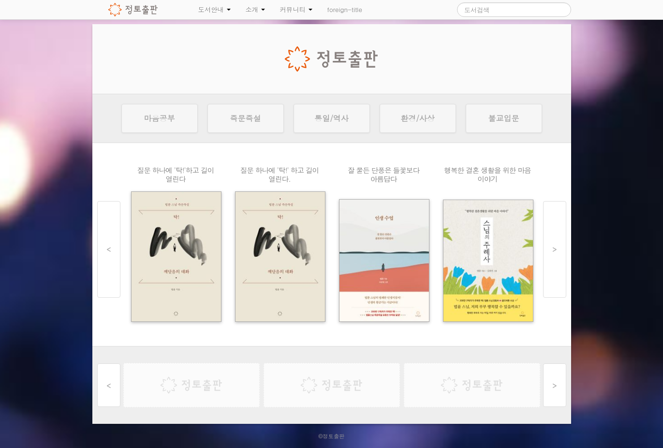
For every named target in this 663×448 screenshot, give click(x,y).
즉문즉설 (245, 118)
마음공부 (159, 118)
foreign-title (344, 9)
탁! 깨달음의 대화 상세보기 (176, 247)
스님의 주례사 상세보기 (488, 247)
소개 (255, 9)
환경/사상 (417, 118)
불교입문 (503, 118)
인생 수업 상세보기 (384, 247)
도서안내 (214, 9)
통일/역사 (331, 118)
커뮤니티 (296, 9)
